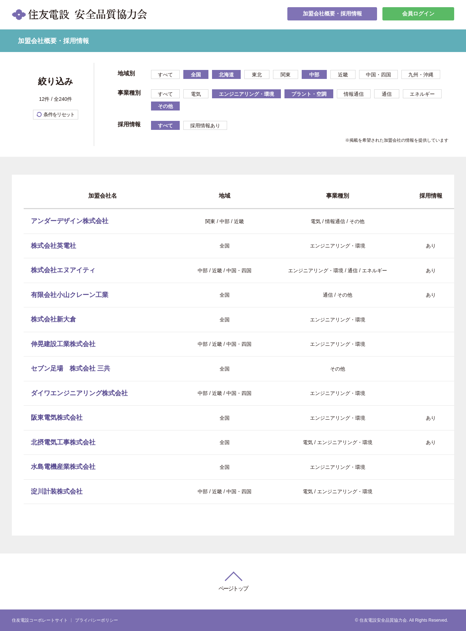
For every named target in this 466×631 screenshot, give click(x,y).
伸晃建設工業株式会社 (63, 344)
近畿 (343, 74)
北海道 (226, 74)
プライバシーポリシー (96, 620)
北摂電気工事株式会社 (63, 442)
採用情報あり (205, 125)
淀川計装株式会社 (57, 491)
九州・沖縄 (420, 74)
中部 (314, 74)
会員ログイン (418, 14)
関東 (286, 74)
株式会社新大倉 (53, 319)
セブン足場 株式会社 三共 (70, 368)
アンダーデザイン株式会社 (69, 221)
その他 (165, 106)
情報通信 (354, 94)
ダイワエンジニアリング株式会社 (79, 393)
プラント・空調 (308, 94)
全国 (196, 74)
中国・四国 (378, 74)
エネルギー (422, 94)
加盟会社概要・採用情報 (332, 14)
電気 (196, 94)
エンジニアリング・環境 (246, 94)
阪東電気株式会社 (57, 417)
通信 (387, 94)
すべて (165, 74)
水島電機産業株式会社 (63, 466)
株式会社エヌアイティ (63, 270)
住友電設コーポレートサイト (40, 620)
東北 (257, 74)
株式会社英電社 (53, 245)
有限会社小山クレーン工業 (69, 294)
